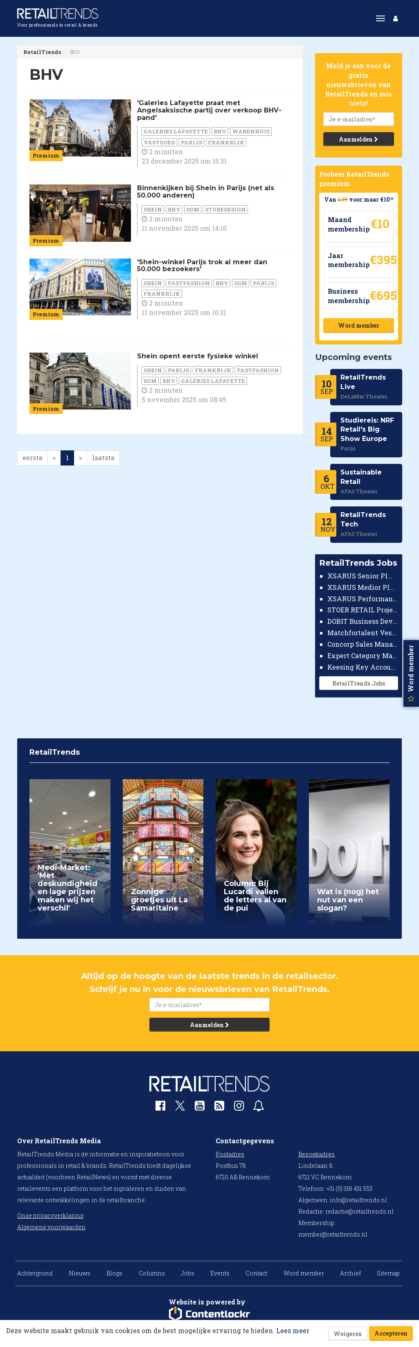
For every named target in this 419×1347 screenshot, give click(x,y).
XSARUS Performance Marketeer (362, 598)
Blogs (114, 1273)
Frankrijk (226, 142)
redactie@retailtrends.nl (359, 1211)
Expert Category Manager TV (362, 655)
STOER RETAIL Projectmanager (362, 609)
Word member (358, 325)
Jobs (187, 1273)
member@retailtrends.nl (332, 1234)
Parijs (191, 142)
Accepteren (391, 1333)
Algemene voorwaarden (51, 1227)
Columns (152, 1273)
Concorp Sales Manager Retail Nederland (362, 644)
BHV (220, 131)
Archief (350, 1273)
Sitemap (388, 1273)
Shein (153, 209)
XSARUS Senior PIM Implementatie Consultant (362, 575)
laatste (103, 457)
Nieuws (79, 1273)
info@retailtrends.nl (358, 1200)
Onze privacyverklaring (50, 1215)
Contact (256, 1273)
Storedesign (225, 209)
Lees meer (292, 1330)
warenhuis (251, 131)
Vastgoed (159, 142)
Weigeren (347, 1334)
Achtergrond (35, 1273)
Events (220, 1273)
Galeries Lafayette (176, 131)
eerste (33, 457)
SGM (192, 209)
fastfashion (189, 283)
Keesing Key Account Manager (362, 667)
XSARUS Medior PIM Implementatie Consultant (362, 587)
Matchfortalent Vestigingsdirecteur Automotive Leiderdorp (362, 632)
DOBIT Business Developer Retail (362, 621)
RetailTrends (42, 52)
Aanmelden (358, 139)
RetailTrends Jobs (358, 683)
